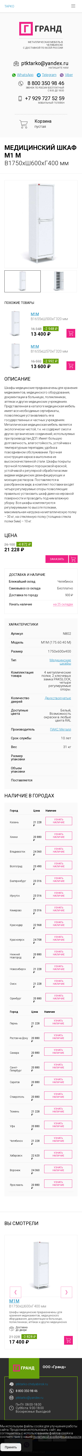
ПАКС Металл (60, 729)
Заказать (57, 559)
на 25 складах (63, 604)
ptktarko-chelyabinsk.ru (32, 1384)
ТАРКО (9, 6)
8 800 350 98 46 (46, 83)
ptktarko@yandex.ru (44, 63)
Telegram (46, 75)
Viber (66, 75)
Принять (11, 1447)
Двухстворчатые (58, 698)
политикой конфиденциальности (57, 1436)
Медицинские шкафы (60, 661)
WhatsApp (22, 75)
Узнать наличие (59, 821)
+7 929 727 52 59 (45, 98)
